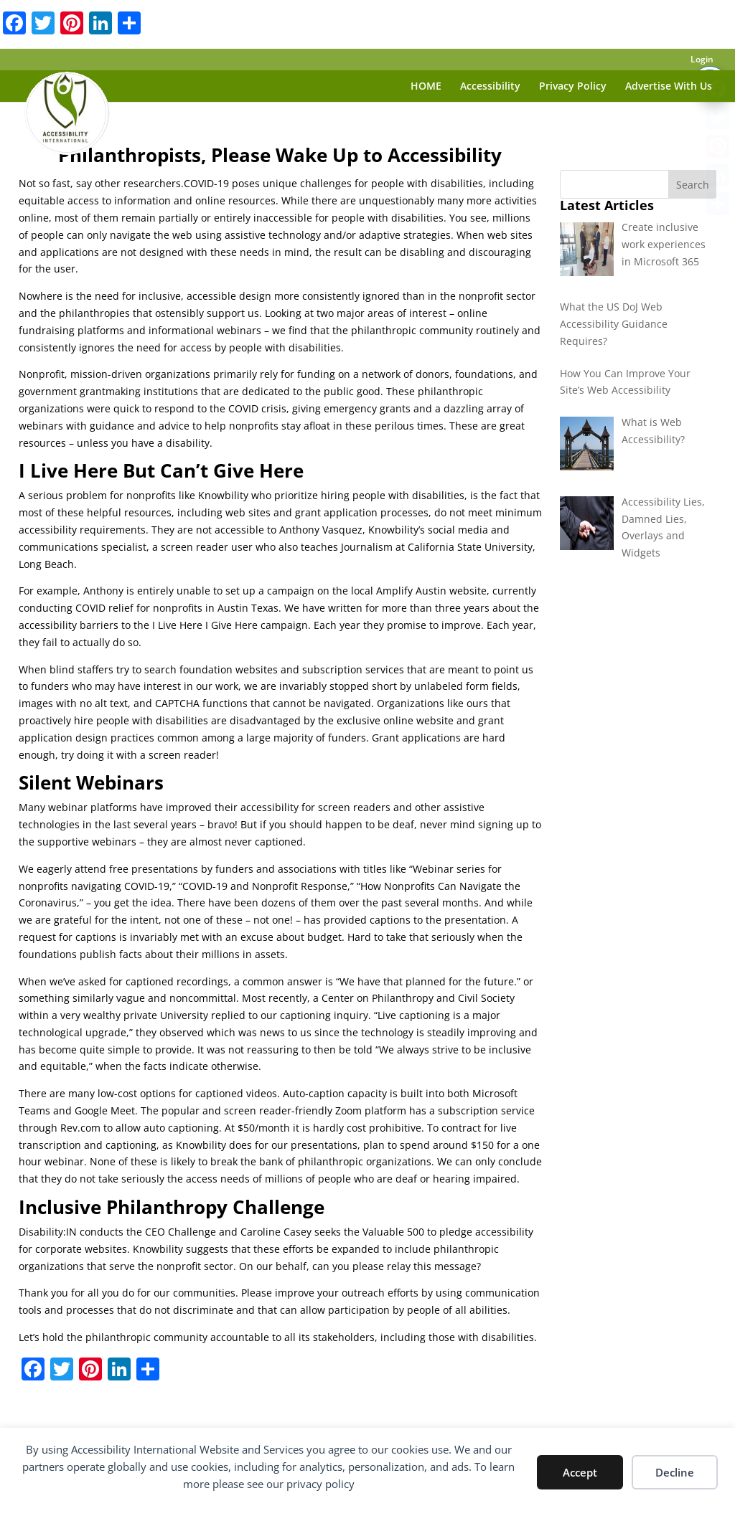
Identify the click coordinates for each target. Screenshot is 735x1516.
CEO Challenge (180, 1231)
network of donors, (407, 374)
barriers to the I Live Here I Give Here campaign (194, 625)
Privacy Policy (573, 87)
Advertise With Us (668, 87)
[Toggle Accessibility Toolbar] (710, 53)
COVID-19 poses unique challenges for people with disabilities (333, 183)
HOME (426, 87)
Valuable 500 (393, 1231)
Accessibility (490, 87)
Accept (580, 1472)
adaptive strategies (405, 235)
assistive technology (273, 235)
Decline (674, 1472)
